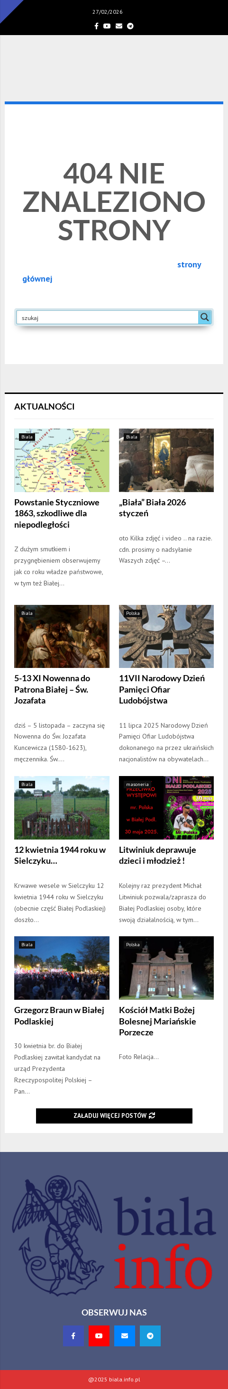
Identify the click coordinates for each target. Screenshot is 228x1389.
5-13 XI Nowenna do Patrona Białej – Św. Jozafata (52, 689)
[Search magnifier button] (204, 317)
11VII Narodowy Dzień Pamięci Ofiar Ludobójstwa (162, 689)
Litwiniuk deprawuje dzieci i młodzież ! (157, 855)
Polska (133, 613)
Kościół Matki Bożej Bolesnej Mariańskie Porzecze (157, 1021)
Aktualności (44, 406)
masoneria (137, 784)
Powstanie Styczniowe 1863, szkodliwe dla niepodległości (57, 513)
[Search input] (108, 317)
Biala (27, 437)
